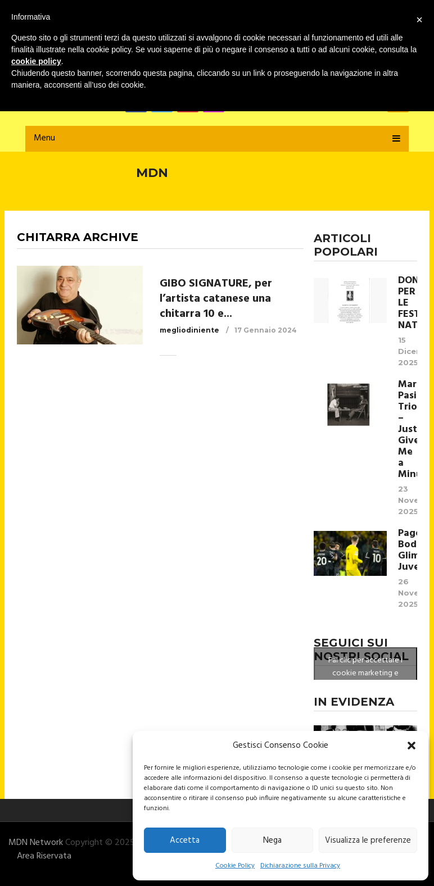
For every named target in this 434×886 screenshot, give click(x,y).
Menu (44, 138)
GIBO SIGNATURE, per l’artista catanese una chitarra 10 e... (216, 299)
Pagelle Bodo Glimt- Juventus (407, 550)
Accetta (185, 840)
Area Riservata (44, 856)
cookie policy (36, 61)
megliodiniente (189, 330)
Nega (272, 840)
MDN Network (35, 842)
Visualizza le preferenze (368, 840)
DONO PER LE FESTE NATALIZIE (407, 303)
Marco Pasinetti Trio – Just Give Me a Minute (407, 429)
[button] (411, 745)
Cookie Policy (235, 865)
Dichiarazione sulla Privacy (300, 865)
